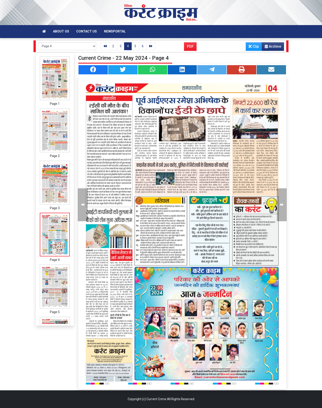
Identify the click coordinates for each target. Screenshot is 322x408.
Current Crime (156, 399)
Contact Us (86, 31)
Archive (271, 47)
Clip (254, 46)
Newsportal (115, 31)
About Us (61, 31)
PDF (190, 46)
